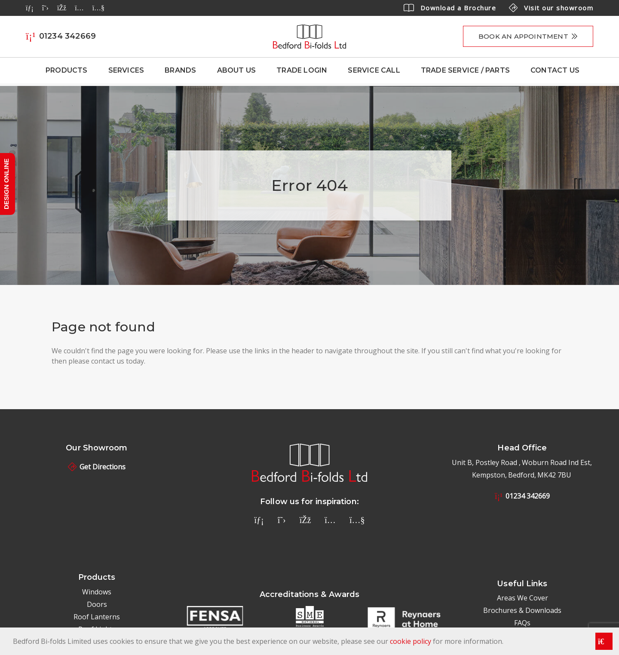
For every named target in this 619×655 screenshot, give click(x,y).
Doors (97, 604)
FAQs (522, 622)
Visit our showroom (551, 7)
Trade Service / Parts (465, 70)
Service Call (374, 70)
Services (126, 70)
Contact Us (554, 70)
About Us (236, 70)
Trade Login (301, 70)
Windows (96, 592)
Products (67, 70)
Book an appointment (523, 36)
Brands (180, 70)
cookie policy (410, 641)
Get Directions (97, 466)
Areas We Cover (522, 598)
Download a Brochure (450, 7)
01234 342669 (522, 496)
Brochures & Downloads (522, 610)
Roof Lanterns (97, 616)
